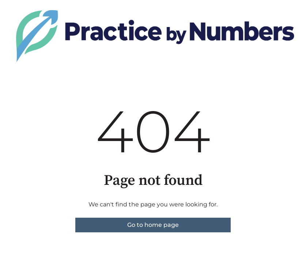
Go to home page (153, 224)
